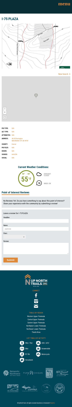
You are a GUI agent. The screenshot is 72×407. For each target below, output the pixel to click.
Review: (6, 241)
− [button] (5, 112)
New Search (63, 74)
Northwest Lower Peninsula (36, 326)
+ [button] (5, 109)
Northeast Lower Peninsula (36, 329)
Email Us (52, 403)
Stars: (5, 233)
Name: (5, 225)
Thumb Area (36, 332)
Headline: (6, 217)
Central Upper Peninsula (36, 320)
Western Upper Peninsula (36, 316)
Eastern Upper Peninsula (36, 323)
